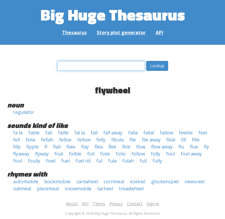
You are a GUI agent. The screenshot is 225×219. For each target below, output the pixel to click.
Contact (134, 203)
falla (133, 132)
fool (170, 153)
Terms (99, 203)
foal (58, 153)
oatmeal (22, 188)
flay (85, 146)
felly (100, 139)
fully (157, 161)
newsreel (194, 181)
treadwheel (131, 188)
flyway (42, 153)
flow (140, 146)
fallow (166, 132)
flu (181, 146)
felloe (65, 139)
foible (75, 153)
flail (57, 146)
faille (63, 132)
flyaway (21, 153)
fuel (65, 161)
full (143, 161)
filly (17, 146)
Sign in (152, 203)
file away (151, 139)
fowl (50, 161)
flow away (162, 146)
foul (17, 161)
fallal (149, 132)
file (132, 139)
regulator (23, 112)
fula (112, 161)
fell (16, 139)
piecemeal (48, 188)
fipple (32, 146)
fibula (117, 139)
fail (48, 132)
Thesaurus (74, 32)
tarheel (105, 188)
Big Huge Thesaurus (112, 14)
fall (94, 132)
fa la (18, 132)
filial (170, 139)
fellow (84, 139)
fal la (79, 132)
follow (138, 153)
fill (183, 139)
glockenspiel (165, 181)
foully (34, 161)
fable (34, 132)
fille (196, 139)
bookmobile (57, 181)
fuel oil (83, 161)
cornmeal (114, 181)
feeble (186, 132)
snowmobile (78, 188)
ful (99, 161)
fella (30, 139)
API (159, 32)
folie (105, 153)
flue (194, 146)
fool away (191, 153)
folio (121, 153)
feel (203, 132)
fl (46, 146)
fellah (47, 139)
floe (126, 146)
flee (112, 146)
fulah (128, 161)
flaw (71, 146)
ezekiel (137, 181)
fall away (112, 132)
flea (99, 146)
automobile (25, 181)
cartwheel (87, 181)
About (72, 203)
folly (155, 153)
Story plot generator (121, 32)
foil (90, 153)
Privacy (116, 203)
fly (206, 146)
